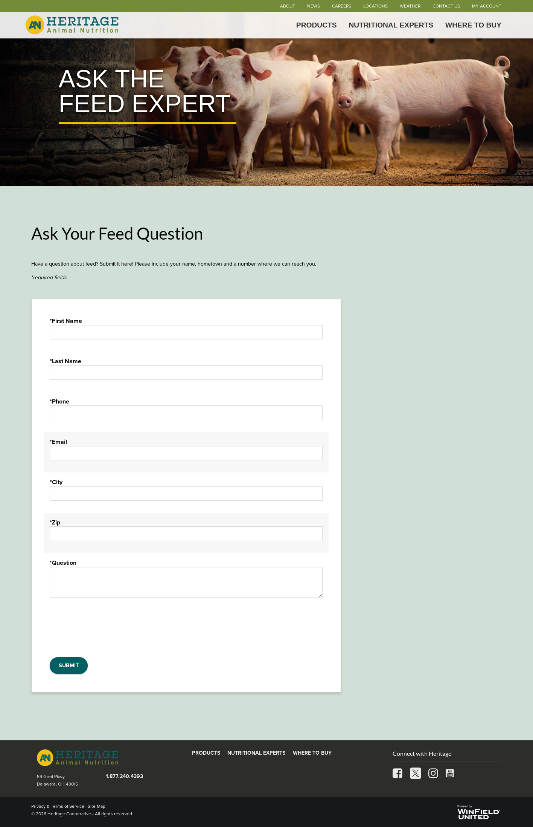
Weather (410, 6)
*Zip (55, 522)
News (313, 6)
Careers (341, 6)
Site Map (96, 806)
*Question (63, 563)
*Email (58, 442)
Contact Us (446, 6)
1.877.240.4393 (124, 776)
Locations (375, 6)
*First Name (66, 321)
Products (316, 25)
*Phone (59, 401)
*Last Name (65, 361)
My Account (486, 6)
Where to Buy (473, 25)
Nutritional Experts (391, 25)
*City (56, 482)
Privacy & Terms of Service (57, 806)
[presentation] (107, 630)
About (287, 6)
